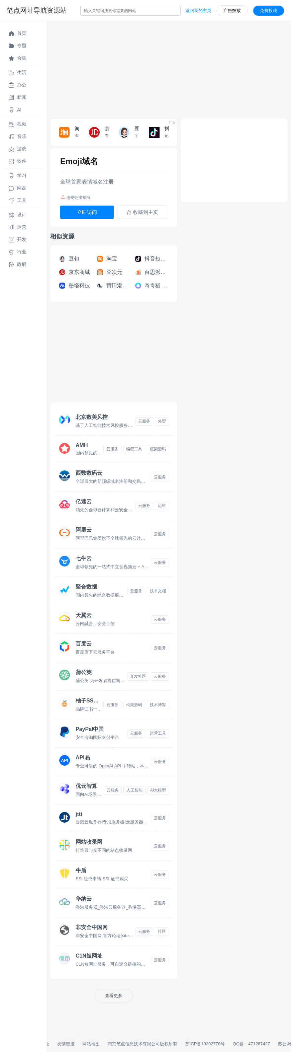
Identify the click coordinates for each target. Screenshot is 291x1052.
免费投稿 (268, 10)
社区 (162, 931)
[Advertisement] (169, 68)
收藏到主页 (142, 212)
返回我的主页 (198, 10)
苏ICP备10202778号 (205, 1043)
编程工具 (134, 449)
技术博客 (158, 704)
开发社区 (138, 676)
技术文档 (158, 591)
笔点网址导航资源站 (37, 10)
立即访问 (87, 212)
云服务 (144, 421)
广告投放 (232, 10)
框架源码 (158, 449)
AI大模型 (158, 790)
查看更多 (113, 995)
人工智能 (134, 790)
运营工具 (158, 733)
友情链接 (66, 1043)
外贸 (162, 421)
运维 (162, 505)
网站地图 (91, 1043)
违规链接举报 (75, 197)
